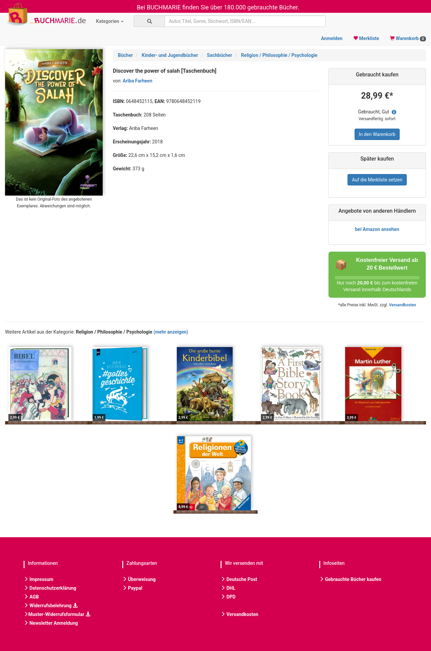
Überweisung (139, 579)
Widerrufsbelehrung (50, 605)
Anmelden (331, 38)
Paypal (132, 588)
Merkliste (366, 38)
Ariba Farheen (137, 80)
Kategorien (110, 21)
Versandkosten (402, 305)
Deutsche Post (239, 579)
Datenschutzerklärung (50, 588)
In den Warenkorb (377, 134)
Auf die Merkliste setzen (377, 179)
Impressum (38, 579)
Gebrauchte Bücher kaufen (350, 579)
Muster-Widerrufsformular (57, 614)
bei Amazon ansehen (377, 229)
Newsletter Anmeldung (51, 623)
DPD (228, 596)
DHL (228, 588)
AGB (31, 596)
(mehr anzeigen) (171, 332)
